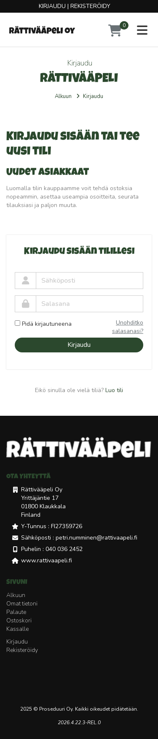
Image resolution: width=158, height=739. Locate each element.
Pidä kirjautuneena (43, 324)
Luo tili (114, 390)
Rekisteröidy (90, 6)
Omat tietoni (21, 604)
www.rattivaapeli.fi (46, 560)
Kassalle (17, 629)
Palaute (16, 612)
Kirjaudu (52, 6)
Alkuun (63, 96)
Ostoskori (19, 620)
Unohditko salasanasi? (127, 327)
